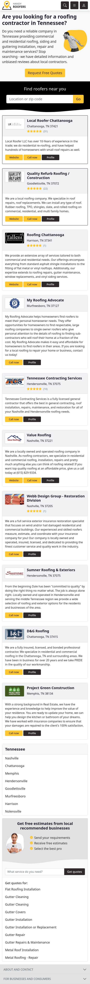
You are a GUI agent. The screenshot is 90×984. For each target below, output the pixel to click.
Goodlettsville (15, 788)
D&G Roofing (38, 631)
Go (78, 99)
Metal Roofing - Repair (21, 957)
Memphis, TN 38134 (40, 693)
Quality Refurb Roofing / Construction (48, 175)
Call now (32, 157)
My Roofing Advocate (45, 300)
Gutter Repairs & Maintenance (27, 942)
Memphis (12, 773)
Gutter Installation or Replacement (30, 927)
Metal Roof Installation (22, 950)
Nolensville (13, 811)
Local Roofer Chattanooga (49, 120)
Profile (50, 157)
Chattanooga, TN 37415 (42, 637)
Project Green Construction (50, 687)
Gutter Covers (15, 912)
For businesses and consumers (27, 979)
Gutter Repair (15, 935)
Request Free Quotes (45, 72)
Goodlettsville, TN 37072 (43, 183)
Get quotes (74, 872)
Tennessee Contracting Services (54, 378)
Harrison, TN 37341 (39, 240)
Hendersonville (16, 781)
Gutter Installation (18, 919)
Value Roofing (39, 435)
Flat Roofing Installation (22, 889)
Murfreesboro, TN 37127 (43, 306)
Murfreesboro (15, 796)
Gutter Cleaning (17, 897)
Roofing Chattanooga (45, 234)
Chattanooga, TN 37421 (42, 126)
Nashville (12, 758)
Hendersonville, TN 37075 (44, 384)
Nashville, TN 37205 (40, 506)
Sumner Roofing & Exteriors (51, 569)
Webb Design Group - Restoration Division (56, 498)
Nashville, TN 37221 (40, 441)
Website (14, 157)
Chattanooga (14, 766)
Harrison (11, 804)
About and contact (18, 969)
